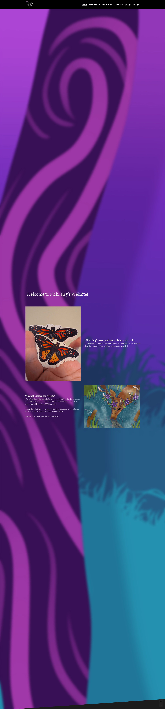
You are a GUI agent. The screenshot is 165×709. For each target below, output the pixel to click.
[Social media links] (122, 4)
